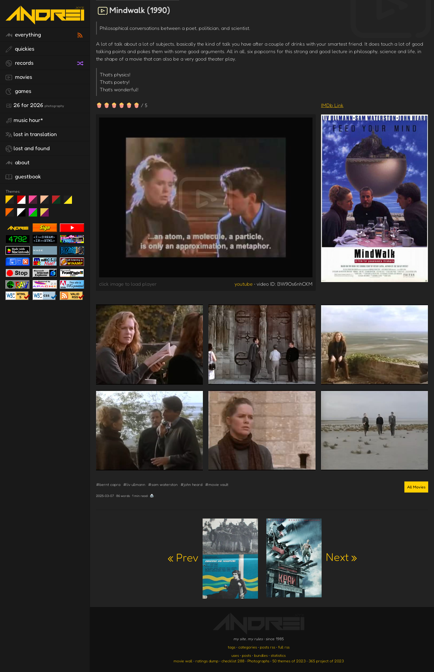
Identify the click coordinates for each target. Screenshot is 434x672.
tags (231, 647)
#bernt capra (108, 484)
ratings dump (206, 660)
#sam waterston (163, 484)
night (12, 202)
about (18, 162)
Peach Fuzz (47, 202)
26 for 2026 (35, 105)
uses (235, 655)
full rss (284, 647)
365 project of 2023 (326, 660)
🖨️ (152, 496)
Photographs (258, 660)
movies (19, 77)
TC (47, 215)
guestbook (23, 176)
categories (247, 647)
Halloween (12, 215)
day (23, 202)
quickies (20, 49)
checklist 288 (232, 660)
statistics (278, 655)
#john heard (191, 484)
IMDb (332, 105)
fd (35, 202)
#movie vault (216, 484)
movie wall (183, 660)
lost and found (28, 148)
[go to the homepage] (45, 21)
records (19, 63)
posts (246, 655)
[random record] (81, 62)
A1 (35, 215)
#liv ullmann (134, 484)
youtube (243, 284)
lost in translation (31, 134)
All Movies (416, 487)
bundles (261, 655)
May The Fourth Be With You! (70, 202)
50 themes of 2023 (289, 660)
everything (23, 34)
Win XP (79, 200)
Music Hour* (24, 120)
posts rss (267, 647)
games (18, 91)
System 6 (23, 215)
